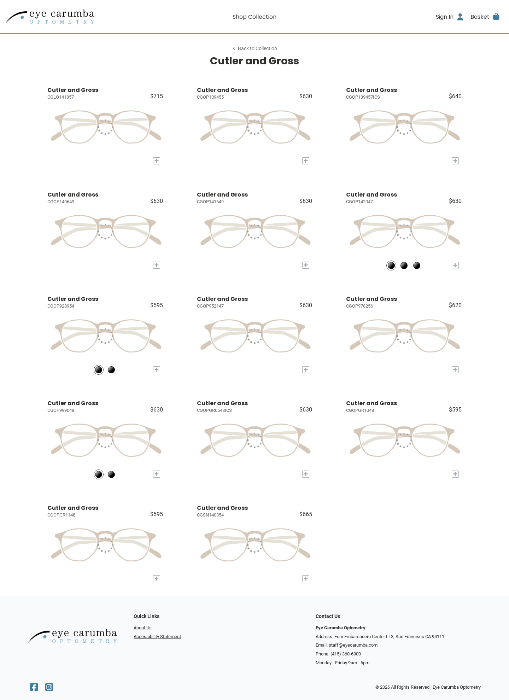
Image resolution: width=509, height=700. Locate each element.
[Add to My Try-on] (156, 160)
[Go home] (68, 16)
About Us (143, 627)
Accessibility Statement (157, 636)
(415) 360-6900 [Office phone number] (345, 654)
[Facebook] (34, 689)
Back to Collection (254, 49)
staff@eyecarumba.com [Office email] (353, 645)
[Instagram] (49, 689)
